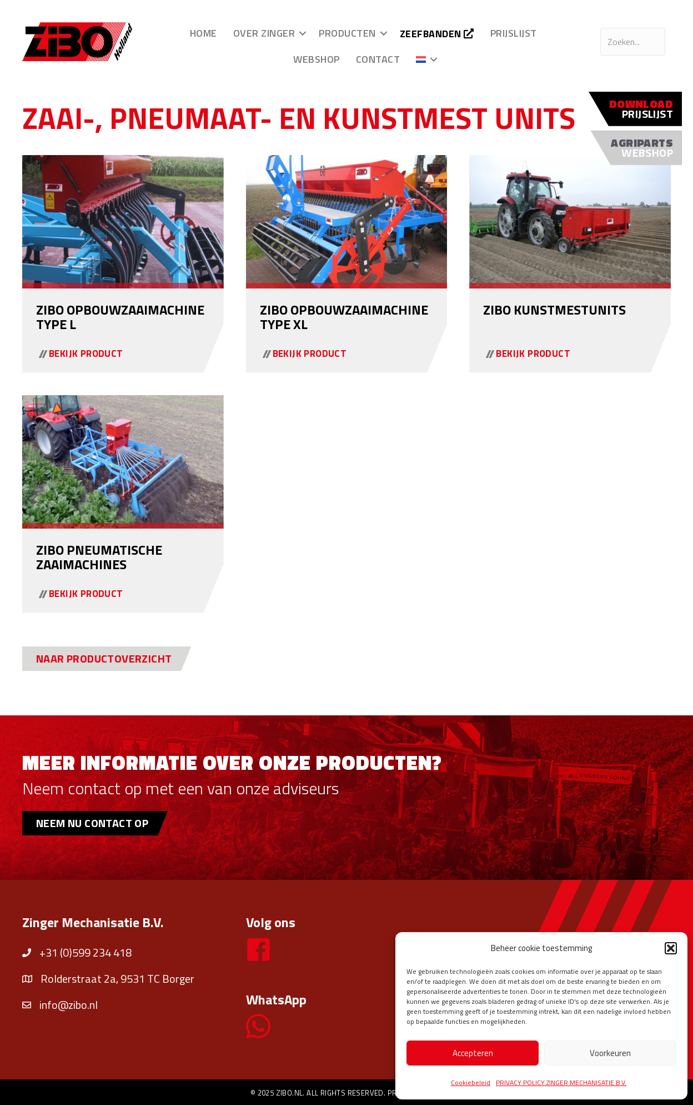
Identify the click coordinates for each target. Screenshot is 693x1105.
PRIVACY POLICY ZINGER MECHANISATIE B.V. (561, 1082)
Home (203, 33)
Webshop (316, 59)
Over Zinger (264, 33)
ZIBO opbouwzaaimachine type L (120, 317)
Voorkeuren (610, 1053)
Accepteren (473, 1053)
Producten (347, 33)
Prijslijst (513, 33)
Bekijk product (86, 353)
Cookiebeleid (470, 1082)
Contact (378, 59)
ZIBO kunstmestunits (554, 310)
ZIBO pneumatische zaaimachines (99, 557)
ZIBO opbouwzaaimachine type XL (344, 317)
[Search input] (632, 42)
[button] (670, 948)
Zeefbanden (437, 33)
